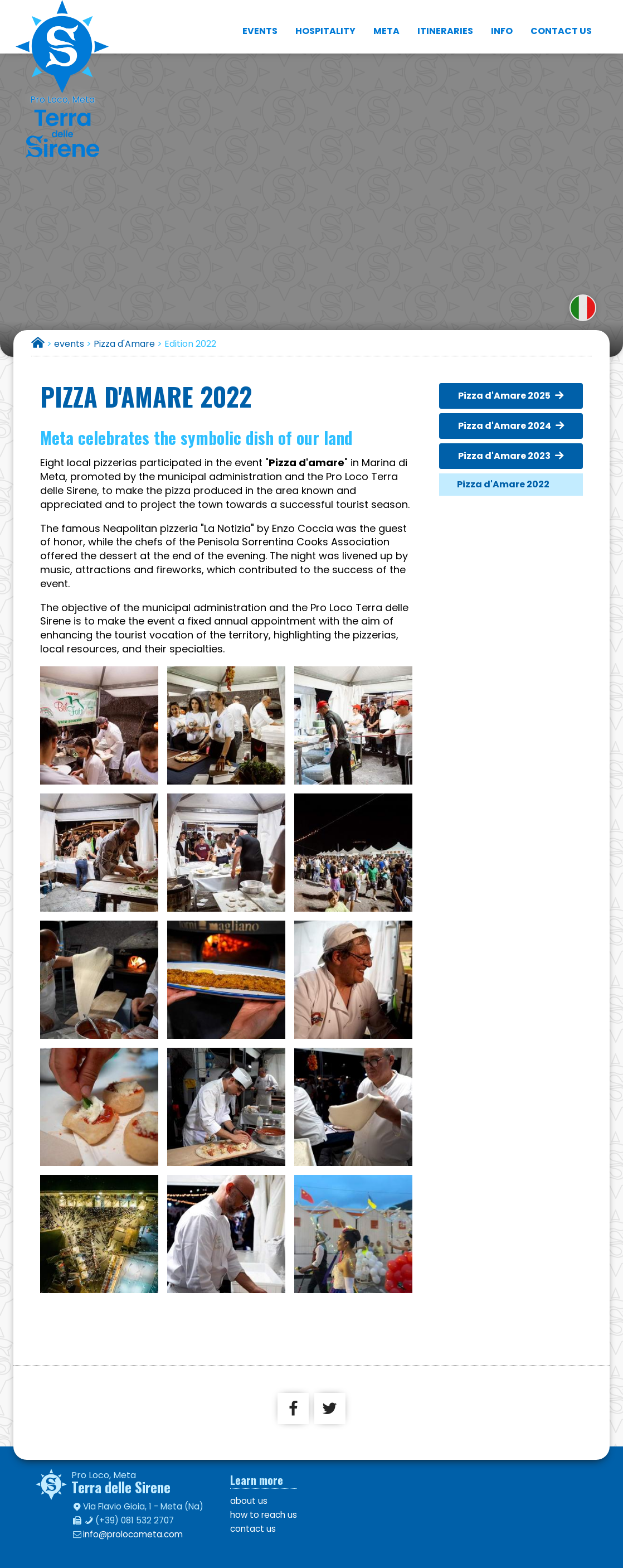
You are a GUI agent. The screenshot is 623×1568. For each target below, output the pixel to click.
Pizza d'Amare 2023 (504, 455)
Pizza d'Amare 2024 (504, 425)
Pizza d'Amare (124, 343)
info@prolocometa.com (133, 1534)
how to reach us (263, 1515)
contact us (561, 22)
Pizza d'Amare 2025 (504, 395)
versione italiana (583, 307)
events (260, 22)
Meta (386, 22)
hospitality (325, 22)
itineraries (445, 22)
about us (248, 1501)
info (502, 22)
